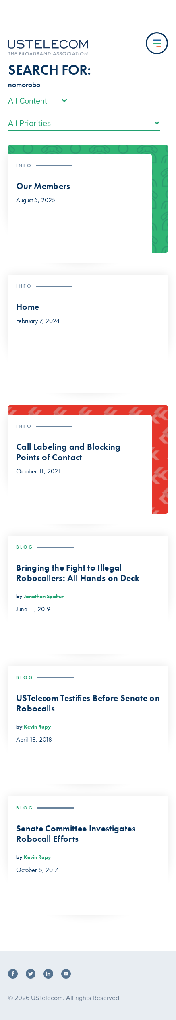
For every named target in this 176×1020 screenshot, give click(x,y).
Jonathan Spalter (44, 596)
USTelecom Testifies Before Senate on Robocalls (88, 703)
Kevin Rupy (37, 726)
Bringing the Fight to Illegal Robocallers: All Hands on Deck (77, 573)
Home (27, 307)
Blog (24, 547)
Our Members (43, 186)
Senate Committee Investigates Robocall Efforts (76, 834)
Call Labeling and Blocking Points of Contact (68, 452)
